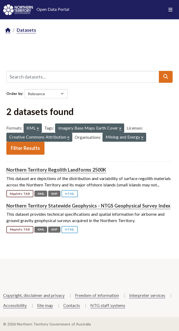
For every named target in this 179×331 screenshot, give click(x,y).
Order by (14, 93)
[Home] (8, 30)
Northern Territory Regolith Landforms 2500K (56, 170)
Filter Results (25, 148)
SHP (54, 194)
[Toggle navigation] (170, 9)
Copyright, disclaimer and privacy (34, 295)
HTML (69, 194)
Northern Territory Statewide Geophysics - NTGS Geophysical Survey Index (88, 206)
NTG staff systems (107, 305)
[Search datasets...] (82, 76)
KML (41, 194)
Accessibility (15, 305)
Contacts (71, 305)
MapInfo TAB (20, 194)
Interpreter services (147, 295)
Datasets (26, 30)
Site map (45, 305)
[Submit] (166, 76)
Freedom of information (97, 295)
